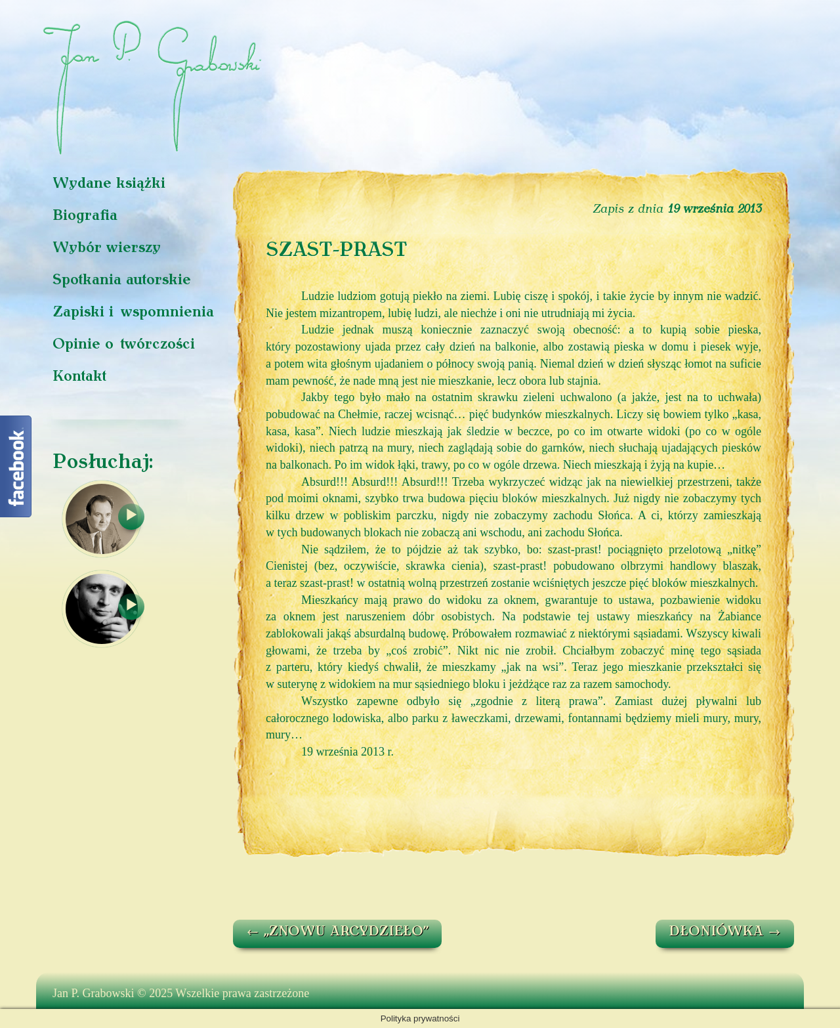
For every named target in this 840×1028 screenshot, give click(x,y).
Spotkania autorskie (121, 280)
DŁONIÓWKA (725, 932)
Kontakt (79, 377)
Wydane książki (108, 184)
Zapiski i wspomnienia (133, 312)
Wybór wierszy (106, 248)
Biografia (84, 216)
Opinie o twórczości (123, 345)
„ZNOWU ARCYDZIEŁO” (337, 932)
